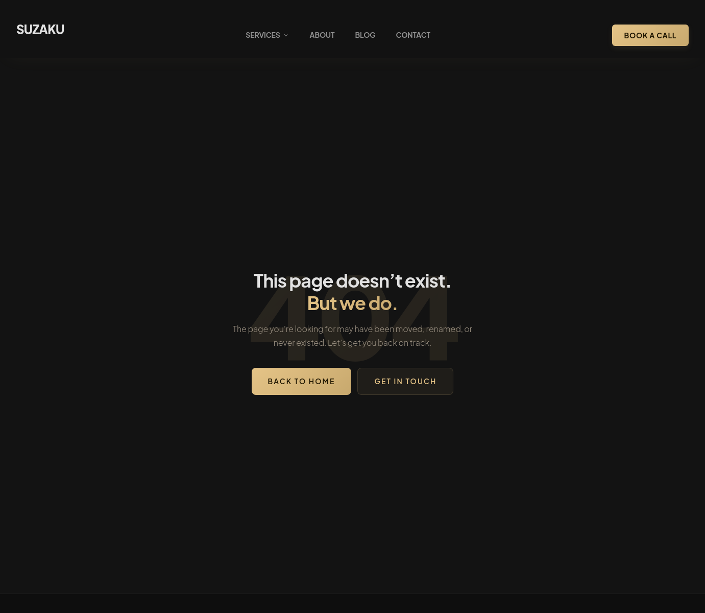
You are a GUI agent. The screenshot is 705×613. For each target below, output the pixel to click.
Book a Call (650, 35)
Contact (413, 34)
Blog (365, 34)
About (322, 34)
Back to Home (301, 381)
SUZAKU (40, 29)
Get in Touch (405, 381)
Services (267, 34)
